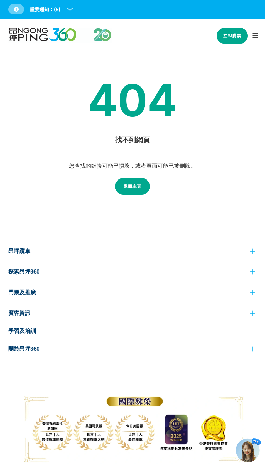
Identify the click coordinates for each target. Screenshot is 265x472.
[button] (41, 9)
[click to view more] (252, 251)
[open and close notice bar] (70, 9)
